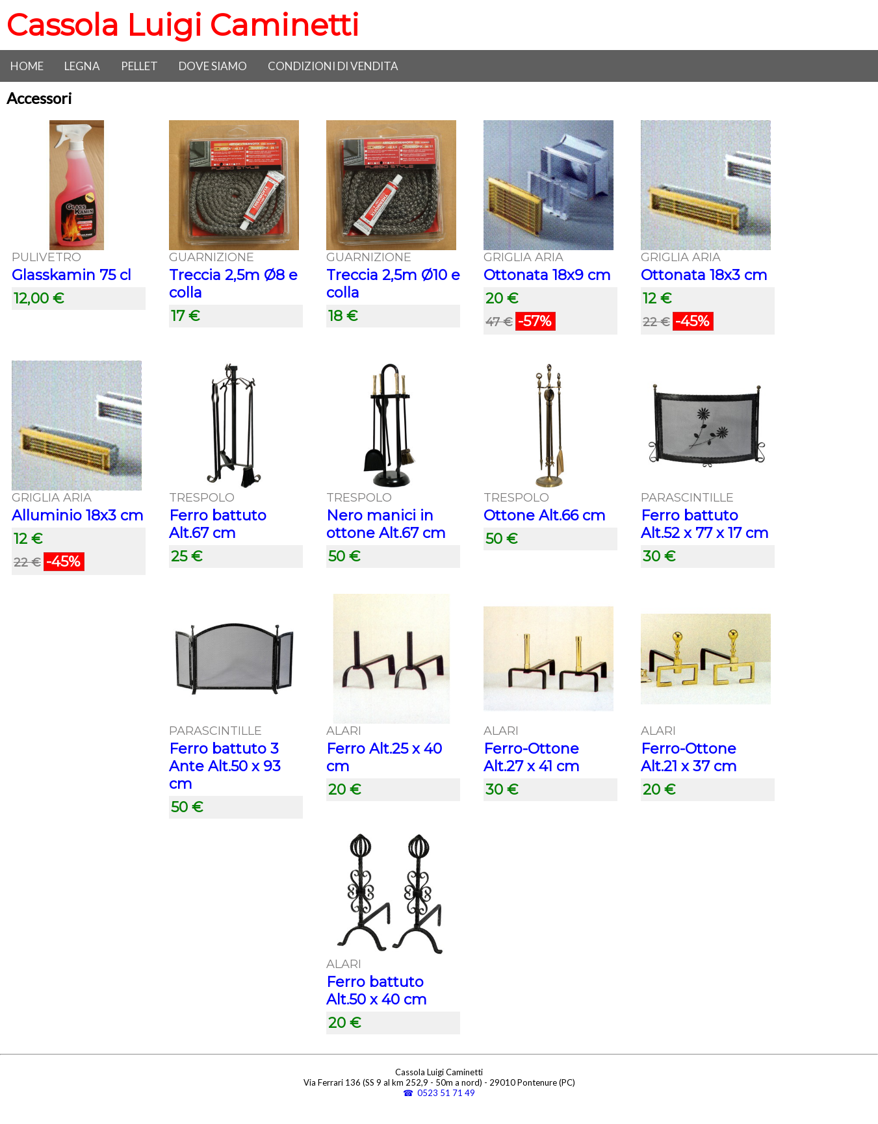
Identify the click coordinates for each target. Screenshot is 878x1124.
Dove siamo (213, 66)
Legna (82, 66)
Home (27, 66)
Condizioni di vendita (333, 66)
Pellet (139, 66)
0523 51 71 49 (446, 1093)
